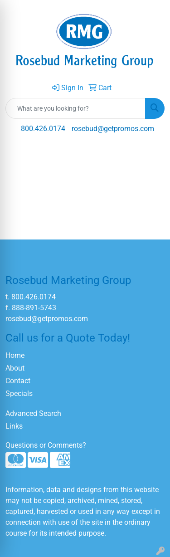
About (14, 368)
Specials (19, 393)
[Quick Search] (75, 108)
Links (14, 426)
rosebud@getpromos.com (113, 128)
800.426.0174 (43, 128)
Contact (17, 380)
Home (14, 355)
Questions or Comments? (45, 445)
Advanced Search (33, 413)
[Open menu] (152, 155)
